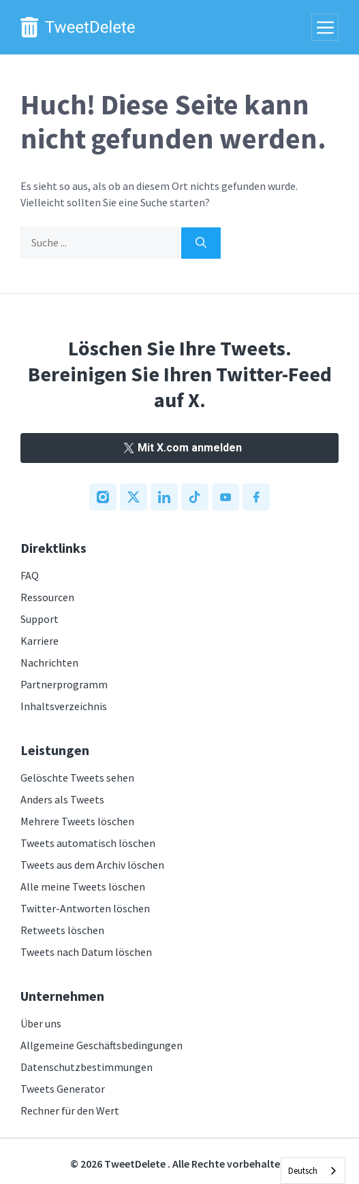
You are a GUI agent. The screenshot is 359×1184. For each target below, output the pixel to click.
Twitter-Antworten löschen (85, 908)
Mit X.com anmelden (179, 447)
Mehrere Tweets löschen (77, 821)
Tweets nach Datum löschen (86, 952)
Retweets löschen (62, 930)
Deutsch (302, 1171)
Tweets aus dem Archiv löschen (92, 864)
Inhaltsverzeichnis (63, 706)
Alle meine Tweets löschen (82, 886)
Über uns (40, 1023)
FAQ (29, 575)
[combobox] (313, 1170)
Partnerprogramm (64, 684)
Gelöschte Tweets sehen (77, 777)
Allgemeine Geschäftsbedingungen (101, 1045)
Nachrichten (49, 662)
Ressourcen (47, 597)
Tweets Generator (62, 1088)
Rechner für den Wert (69, 1110)
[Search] (201, 243)
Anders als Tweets (62, 799)
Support (39, 619)
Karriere (39, 640)
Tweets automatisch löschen (87, 843)
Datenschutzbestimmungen (86, 1067)
